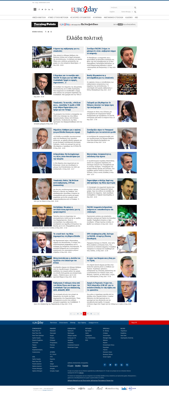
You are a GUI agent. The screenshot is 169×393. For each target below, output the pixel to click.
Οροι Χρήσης (82, 323)
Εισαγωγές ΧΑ (72, 338)
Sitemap (72, 323)
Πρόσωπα (71, 331)
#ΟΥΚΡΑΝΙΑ (97, 17)
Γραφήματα (88, 335)
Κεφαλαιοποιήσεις (37, 349)
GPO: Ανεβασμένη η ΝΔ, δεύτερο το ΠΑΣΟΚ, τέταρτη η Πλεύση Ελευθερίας (100, 236)
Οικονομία (53, 333)
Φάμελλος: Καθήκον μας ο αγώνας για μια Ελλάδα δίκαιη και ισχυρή (67, 131)
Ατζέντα (105, 349)
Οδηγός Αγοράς (72, 335)
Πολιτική (52, 345)
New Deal (123, 335)
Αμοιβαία (70, 340)
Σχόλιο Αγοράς (36, 338)
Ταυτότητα (53, 323)
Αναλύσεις (71, 342)
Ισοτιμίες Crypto (54, 371)
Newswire (53, 331)
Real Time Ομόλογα (38, 335)
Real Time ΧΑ (36, 331)
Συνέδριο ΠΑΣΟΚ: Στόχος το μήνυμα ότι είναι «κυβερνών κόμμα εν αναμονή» (101, 50)
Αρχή (133, 322)
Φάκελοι (105, 340)
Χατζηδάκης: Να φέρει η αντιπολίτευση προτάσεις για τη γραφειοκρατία (66, 209)
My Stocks (88, 331)
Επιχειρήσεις (53, 342)
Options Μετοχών (37, 371)
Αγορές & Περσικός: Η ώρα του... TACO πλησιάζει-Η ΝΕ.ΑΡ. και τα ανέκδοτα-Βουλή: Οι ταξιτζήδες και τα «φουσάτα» (101, 286)
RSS (86, 340)
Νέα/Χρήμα (71, 333)
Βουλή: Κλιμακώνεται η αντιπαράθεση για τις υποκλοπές (100, 76)
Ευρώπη (52, 359)
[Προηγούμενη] (71, 313)
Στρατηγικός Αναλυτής (127, 338)
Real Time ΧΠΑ (36, 333)
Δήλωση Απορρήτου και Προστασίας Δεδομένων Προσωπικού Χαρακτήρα (90, 380)
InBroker (81, 372)
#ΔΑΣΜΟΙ (129, 17)
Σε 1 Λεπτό (53, 354)
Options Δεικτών (37, 366)
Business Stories (108, 354)
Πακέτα (34, 345)
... (74, 314)
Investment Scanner (73, 345)
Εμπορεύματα (54, 366)
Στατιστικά (35, 342)
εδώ (120, 24)
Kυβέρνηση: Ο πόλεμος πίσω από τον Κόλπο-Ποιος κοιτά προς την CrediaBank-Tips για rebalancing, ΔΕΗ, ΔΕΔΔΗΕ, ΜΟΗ (66, 286)
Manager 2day (107, 338)
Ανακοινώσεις (36, 352)
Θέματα (105, 342)
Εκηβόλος (123, 333)
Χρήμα (52, 364)
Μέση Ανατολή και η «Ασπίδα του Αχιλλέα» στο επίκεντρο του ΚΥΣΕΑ (66, 260)
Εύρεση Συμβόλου (37, 340)
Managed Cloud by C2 (47, 390)
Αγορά (52, 335)
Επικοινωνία (63, 323)
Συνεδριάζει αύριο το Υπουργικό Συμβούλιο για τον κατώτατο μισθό (101, 131)
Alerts (87, 333)
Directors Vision (107, 352)
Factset (85, 366)
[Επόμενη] (98, 313)
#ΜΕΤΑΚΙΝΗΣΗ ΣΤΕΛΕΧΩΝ (113, 17)
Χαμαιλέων (124, 331)
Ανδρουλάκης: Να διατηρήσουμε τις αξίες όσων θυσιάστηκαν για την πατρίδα (66, 156)
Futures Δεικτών (37, 364)
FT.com (70, 366)
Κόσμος (52, 338)
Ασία (51, 361)
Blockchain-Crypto (73, 347)
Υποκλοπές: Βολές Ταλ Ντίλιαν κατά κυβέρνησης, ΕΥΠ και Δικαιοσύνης (65, 182)
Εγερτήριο (106, 347)
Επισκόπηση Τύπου (108, 345)
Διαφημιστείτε (93, 323)
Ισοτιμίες (52, 368)
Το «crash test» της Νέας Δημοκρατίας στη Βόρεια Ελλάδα (66, 235)
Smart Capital (107, 357)
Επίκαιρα (52, 340)
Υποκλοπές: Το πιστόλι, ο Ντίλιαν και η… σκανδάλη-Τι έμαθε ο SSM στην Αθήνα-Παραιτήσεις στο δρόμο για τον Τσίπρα (67, 106)
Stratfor (78, 366)
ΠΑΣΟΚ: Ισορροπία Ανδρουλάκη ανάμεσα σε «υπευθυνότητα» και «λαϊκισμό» (100, 209)
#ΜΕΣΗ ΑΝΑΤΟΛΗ (39, 17)
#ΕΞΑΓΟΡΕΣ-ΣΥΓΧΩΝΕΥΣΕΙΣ (80, 17)
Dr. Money (106, 331)
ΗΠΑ (51, 356)
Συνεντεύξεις (106, 335)
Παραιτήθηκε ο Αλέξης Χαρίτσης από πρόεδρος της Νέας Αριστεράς (101, 181)
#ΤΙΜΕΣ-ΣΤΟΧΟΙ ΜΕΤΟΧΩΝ (58, 17)
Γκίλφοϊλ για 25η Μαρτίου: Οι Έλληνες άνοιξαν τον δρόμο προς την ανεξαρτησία (100, 104)
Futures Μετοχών (37, 368)
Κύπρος (52, 347)
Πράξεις (34, 347)
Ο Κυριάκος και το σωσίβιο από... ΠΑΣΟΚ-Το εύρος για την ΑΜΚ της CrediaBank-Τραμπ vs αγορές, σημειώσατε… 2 (67, 79)
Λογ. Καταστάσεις (90, 338)
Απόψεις (105, 333)
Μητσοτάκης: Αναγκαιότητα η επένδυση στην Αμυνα (99, 155)
